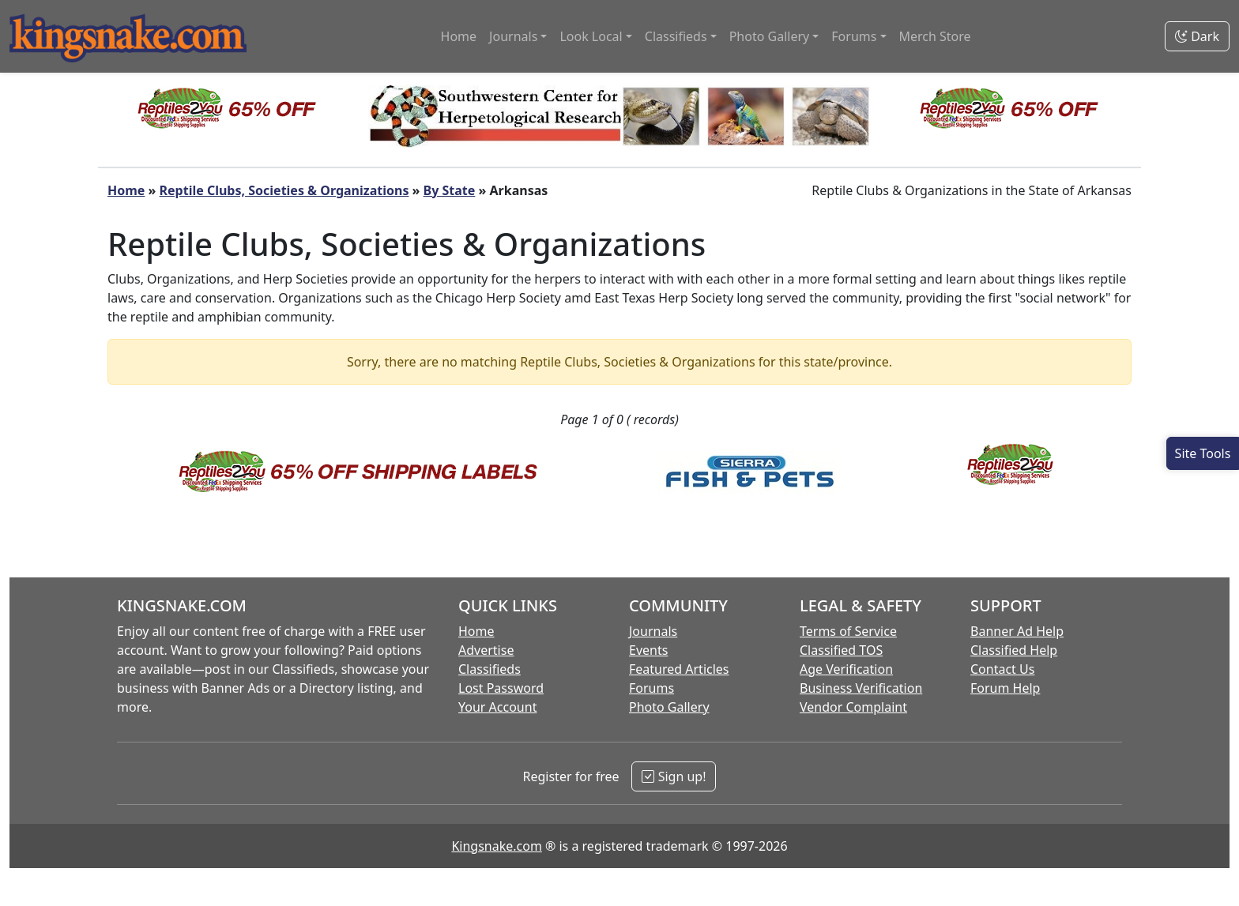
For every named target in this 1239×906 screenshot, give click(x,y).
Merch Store (935, 36)
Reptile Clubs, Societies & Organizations (284, 190)
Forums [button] (853, 36)
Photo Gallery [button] (769, 36)
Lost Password (501, 688)
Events (648, 650)
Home (459, 36)
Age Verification (846, 669)
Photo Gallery (669, 707)
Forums (651, 688)
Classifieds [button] (676, 36)
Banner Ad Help (1017, 631)
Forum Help (1005, 688)
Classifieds (489, 669)
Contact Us (1002, 669)
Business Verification (861, 688)
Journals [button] (513, 36)
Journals (653, 631)
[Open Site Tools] (1202, 453)
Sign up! (674, 776)
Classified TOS (841, 650)
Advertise (486, 650)
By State (450, 190)
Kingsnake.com (496, 846)
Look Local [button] (590, 36)
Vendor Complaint (853, 707)
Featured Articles (679, 669)
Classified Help (1013, 650)
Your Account (497, 707)
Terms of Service (848, 631)
